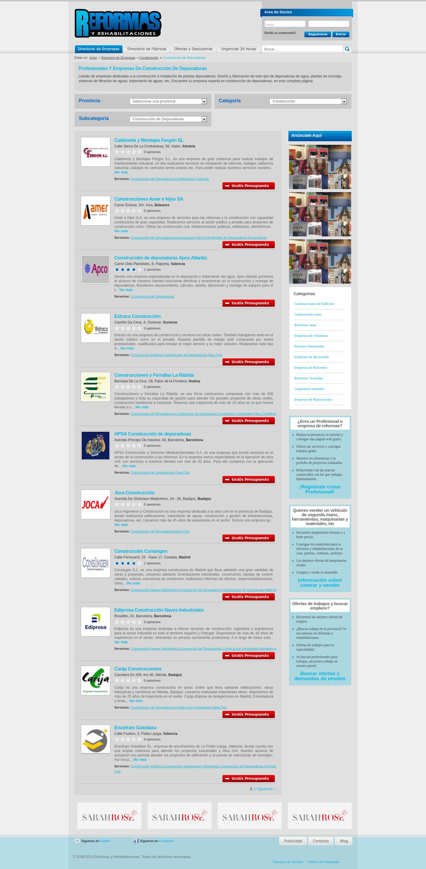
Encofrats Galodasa (135, 727)
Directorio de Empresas (99, 49)
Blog (343, 841)
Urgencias (238, 49)
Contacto (320, 841)
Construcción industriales (235, 413)
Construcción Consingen (140, 551)
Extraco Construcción (137, 316)
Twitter (105, 841)
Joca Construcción (134, 492)
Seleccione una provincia (154, 101)
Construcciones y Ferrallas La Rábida (154, 375)
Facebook (166, 841)
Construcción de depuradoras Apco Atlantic (160, 257)
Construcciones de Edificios (314, 304)
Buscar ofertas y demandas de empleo (320, 676)
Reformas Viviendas (308, 378)
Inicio (93, 57)
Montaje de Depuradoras (229, 237)
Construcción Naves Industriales (154, 590)
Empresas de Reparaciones (313, 399)
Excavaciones (185, 237)
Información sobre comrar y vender (320, 582)
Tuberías (202, 179)
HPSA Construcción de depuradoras (152, 433)
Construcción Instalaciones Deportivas (191, 766)
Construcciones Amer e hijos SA (148, 199)
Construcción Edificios (147, 355)
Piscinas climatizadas (309, 346)
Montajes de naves (273, 648)
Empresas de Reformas (310, 368)
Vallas (268, 590)
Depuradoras (257, 237)
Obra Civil (203, 237)
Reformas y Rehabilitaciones (118, 23)
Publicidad (293, 841)
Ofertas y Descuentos (193, 49)
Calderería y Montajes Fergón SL (148, 140)
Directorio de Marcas (146, 49)
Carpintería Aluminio (309, 389)
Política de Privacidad (323, 862)
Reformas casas (305, 325)
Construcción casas (308, 314)
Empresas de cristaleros (311, 336)
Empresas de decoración (311, 357)
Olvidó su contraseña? (280, 33)
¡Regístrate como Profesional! (320, 489)
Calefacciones (185, 179)
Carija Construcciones (138, 668)
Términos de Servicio (288, 862)
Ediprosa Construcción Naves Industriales (159, 610)
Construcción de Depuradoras (158, 119)
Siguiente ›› (266, 789)
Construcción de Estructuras (195, 413)
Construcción (148, 57)
